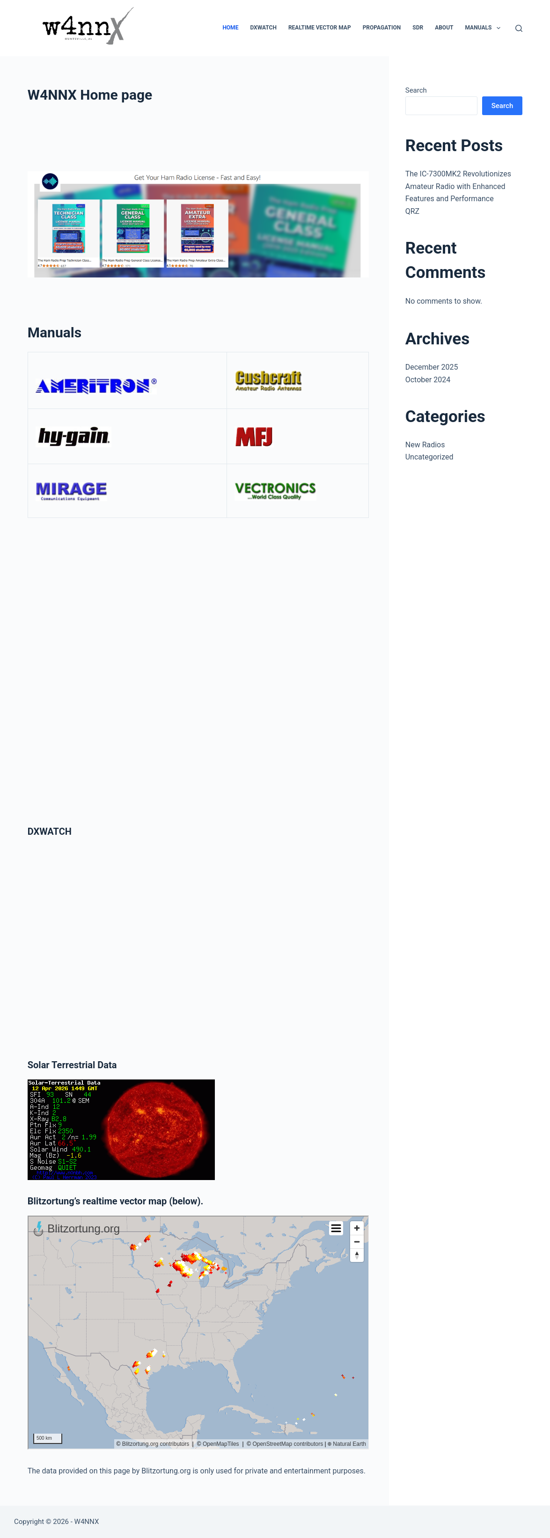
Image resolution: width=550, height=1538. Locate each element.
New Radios (425, 444)
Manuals (484, 28)
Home (230, 27)
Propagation (382, 27)
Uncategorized (429, 456)
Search (416, 90)
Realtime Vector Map (319, 27)
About (444, 27)
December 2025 (431, 367)
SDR (417, 27)
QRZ (412, 211)
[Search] (518, 28)
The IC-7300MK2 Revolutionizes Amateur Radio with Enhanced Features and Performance (458, 186)
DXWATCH (263, 27)
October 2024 (427, 379)
